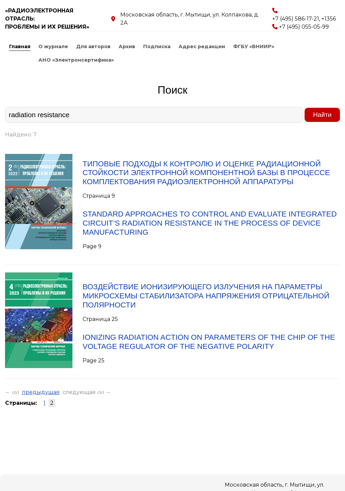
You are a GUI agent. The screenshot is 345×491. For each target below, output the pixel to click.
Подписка (156, 46)
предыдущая (41, 392)
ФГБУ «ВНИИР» (253, 46)
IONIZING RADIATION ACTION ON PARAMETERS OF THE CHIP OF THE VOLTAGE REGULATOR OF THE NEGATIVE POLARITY (209, 342)
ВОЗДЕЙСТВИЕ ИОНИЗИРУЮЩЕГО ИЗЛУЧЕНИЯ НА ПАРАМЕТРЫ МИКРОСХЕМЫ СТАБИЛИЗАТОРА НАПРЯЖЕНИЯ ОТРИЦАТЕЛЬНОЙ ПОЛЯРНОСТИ (206, 296)
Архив (127, 46)
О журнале (53, 46)
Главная (19, 46)
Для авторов (93, 46)
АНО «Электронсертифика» (76, 60)
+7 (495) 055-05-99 (304, 27)
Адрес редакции (202, 46)
